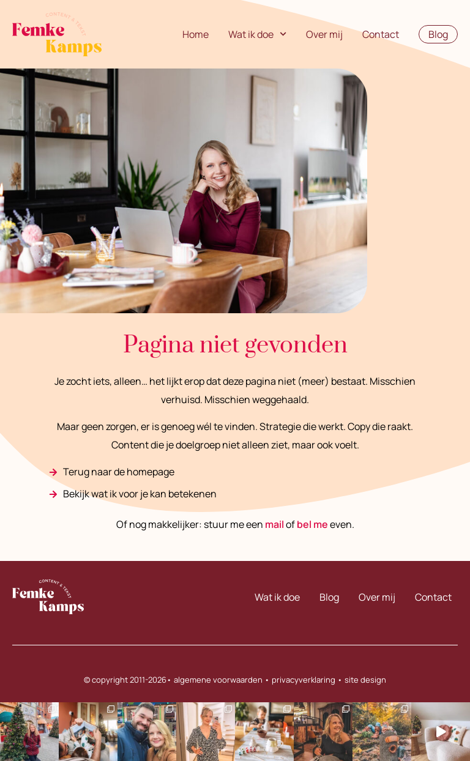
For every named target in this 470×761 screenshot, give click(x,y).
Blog (329, 597)
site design (365, 679)
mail (274, 524)
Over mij (324, 34)
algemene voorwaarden (218, 679)
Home (195, 34)
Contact (380, 34)
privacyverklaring (303, 679)
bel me (312, 524)
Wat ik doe (257, 34)
